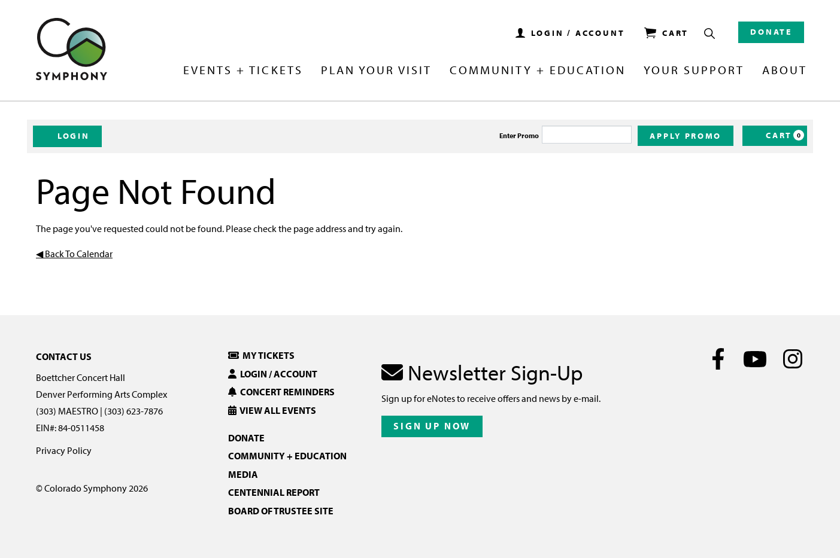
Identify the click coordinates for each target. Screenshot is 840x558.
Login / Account (272, 374)
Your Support (694, 70)
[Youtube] (755, 359)
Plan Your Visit (376, 70)
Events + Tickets (242, 70)
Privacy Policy (64, 450)
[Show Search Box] (709, 33)
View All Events (272, 410)
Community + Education (538, 70)
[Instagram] (792, 359)
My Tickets (261, 355)
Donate (771, 31)
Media (243, 474)
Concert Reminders (281, 392)
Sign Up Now (432, 426)
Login (67, 135)
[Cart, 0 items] (774, 136)
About (784, 70)
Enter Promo (519, 135)
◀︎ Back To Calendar (74, 254)
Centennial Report (274, 492)
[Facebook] (718, 359)
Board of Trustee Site (280, 511)
